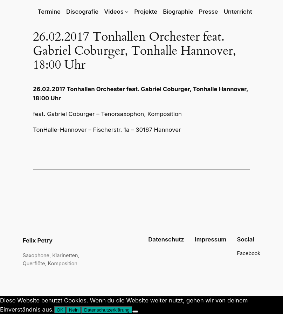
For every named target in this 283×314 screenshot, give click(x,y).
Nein (73, 310)
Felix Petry (38, 240)
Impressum (210, 239)
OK (60, 310)
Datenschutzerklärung (107, 310)
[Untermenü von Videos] (127, 11)
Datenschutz (166, 239)
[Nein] (135, 311)
